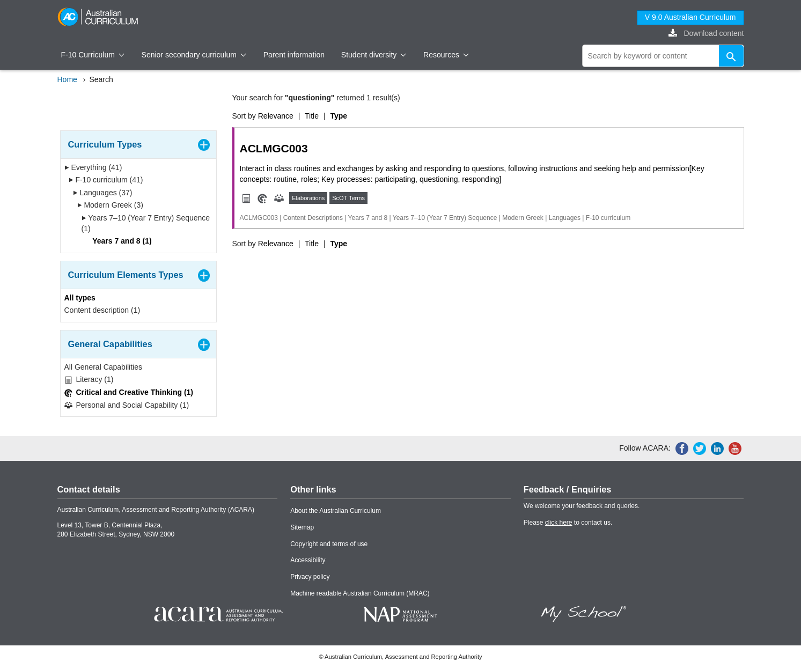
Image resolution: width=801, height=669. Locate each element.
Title (312, 116)
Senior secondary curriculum (194, 54)
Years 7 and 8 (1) (119, 241)
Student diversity (373, 54)
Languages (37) (103, 192)
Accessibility (307, 560)
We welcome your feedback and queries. (582, 506)
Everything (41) (93, 167)
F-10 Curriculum (92, 54)
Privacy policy (309, 576)
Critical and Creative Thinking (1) (129, 392)
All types (79, 297)
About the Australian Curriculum (335, 510)
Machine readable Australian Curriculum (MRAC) (359, 593)
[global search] (663, 56)
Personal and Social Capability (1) (126, 405)
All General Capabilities (103, 367)
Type (338, 116)
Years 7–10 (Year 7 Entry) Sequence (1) (146, 223)
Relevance (275, 116)
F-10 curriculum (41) (106, 179)
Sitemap (302, 527)
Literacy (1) (89, 379)
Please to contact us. (568, 522)
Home (67, 79)
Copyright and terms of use (329, 544)
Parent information (294, 54)
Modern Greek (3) (110, 205)
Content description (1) (102, 310)
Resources (445, 54)
